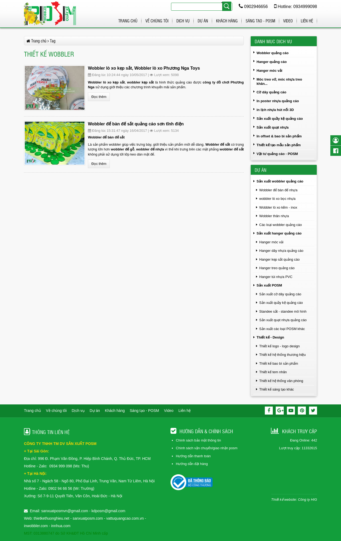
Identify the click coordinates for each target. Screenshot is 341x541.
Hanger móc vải (269, 71)
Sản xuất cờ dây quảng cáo (280, 294)
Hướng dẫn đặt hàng (192, 464)
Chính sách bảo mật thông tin (198, 440)
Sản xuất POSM (269, 285)
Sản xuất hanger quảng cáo (279, 233)
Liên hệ (307, 20)
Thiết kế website (283, 500)
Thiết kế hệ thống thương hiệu (282, 355)
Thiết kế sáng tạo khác (276, 389)
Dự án (203, 20)
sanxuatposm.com (88, 518)
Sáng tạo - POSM (260, 20)
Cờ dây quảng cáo (271, 92)
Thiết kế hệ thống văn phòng (281, 381)
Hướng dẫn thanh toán (193, 456)
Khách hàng (227, 20)
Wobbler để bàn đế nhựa (278, 190)
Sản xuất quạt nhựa (273, 127)
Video (288, 20)
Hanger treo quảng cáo (277, 268)
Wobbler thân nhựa (274, 216)
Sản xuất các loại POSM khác (282, 329)
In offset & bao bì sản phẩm (279, 136)
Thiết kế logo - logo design (279, 346)
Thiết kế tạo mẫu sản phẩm (279, 145)
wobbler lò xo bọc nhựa (277, 199)
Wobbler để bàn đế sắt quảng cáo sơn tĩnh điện (136, 124)
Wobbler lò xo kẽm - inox (278, 207)
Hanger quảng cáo (272, 62)
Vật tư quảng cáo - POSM (277, 154)
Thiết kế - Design (270, 337)
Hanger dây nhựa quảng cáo (281, 251)
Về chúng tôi (156, 20)
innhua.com (60, 526)
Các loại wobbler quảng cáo (280, 225)
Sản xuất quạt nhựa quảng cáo (283, 320)
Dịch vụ (183, 20)
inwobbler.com (36, 526)
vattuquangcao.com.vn (125, 518)
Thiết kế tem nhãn (273, 372)
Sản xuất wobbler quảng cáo (280, 181)
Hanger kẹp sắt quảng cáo (279, 259)
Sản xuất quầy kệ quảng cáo (280, 119)
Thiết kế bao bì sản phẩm (278, 363)
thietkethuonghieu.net (51, 518)
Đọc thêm (98, 97)
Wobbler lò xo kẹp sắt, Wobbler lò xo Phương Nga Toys (144, 68)
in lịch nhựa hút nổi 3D (275, 110)
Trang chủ (127, 20)
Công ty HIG (307, 500)
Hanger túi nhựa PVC (276, 277)
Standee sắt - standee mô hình (283, 311)
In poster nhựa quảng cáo (278, 101)
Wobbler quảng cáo (273, 53)
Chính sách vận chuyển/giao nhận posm (206, 448)
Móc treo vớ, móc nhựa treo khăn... (279, 81)
